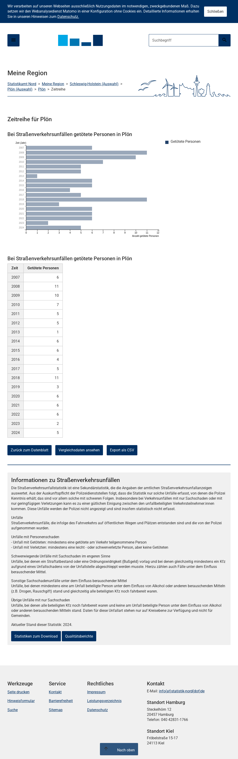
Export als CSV (122, 450)
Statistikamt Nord (21, 84)
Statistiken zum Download (36, 636)
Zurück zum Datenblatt (29, 450)
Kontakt (55, 692)
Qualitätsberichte (79, 636)
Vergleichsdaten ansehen (79, 450)
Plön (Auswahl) (20, 89)
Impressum (96, 692)
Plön (42, 89)
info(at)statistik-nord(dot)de (182, 691)
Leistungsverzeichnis (104, 701)
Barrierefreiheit (61, 701)
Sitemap (56, 710)
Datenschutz (97, 710)
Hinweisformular (21, 701)
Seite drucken (18, 692)
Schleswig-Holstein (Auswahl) (94, 84)
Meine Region (53, 84)
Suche (12, 710)
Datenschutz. (68, 16)
